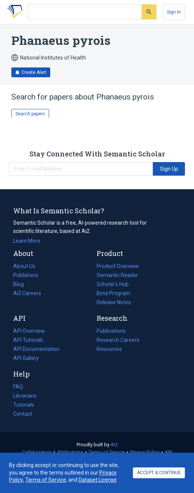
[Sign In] (174, 12)
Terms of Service (107, 452)
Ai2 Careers (27, 293)
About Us (24, 266)
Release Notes (114, 302)
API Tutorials (28, 340)
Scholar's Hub (113, 284)
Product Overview (118, 266)
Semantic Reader (117, 275)
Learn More (26, 241)
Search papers (30, 113)
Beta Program (113, 293)
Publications (111, 330)
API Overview (29, 331)
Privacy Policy (144, 452)
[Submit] (149, 12)
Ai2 (114, 444)
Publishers (25, 275)
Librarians (25, 396)
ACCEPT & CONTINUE (159, 472)
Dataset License (98, 480)
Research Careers (118, 339)
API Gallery (26, 358)
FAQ (18, 387)
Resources (109, 349)
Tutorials (23, 405)
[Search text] (85, 12)
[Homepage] (14, 12)
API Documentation (36, 349)
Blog (21, 284)
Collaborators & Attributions (52, 452)
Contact (22, 414)
